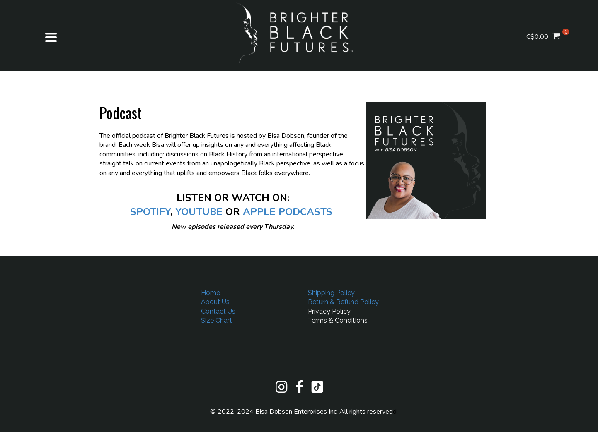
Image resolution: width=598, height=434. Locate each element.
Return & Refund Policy (343, 302)
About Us (215, 302)
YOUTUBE (199, 211)
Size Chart (216, 320)
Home (210, 293)
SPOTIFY (150, 211)
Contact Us (218, 311)
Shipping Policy (331, 293)
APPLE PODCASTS (287, 211)
